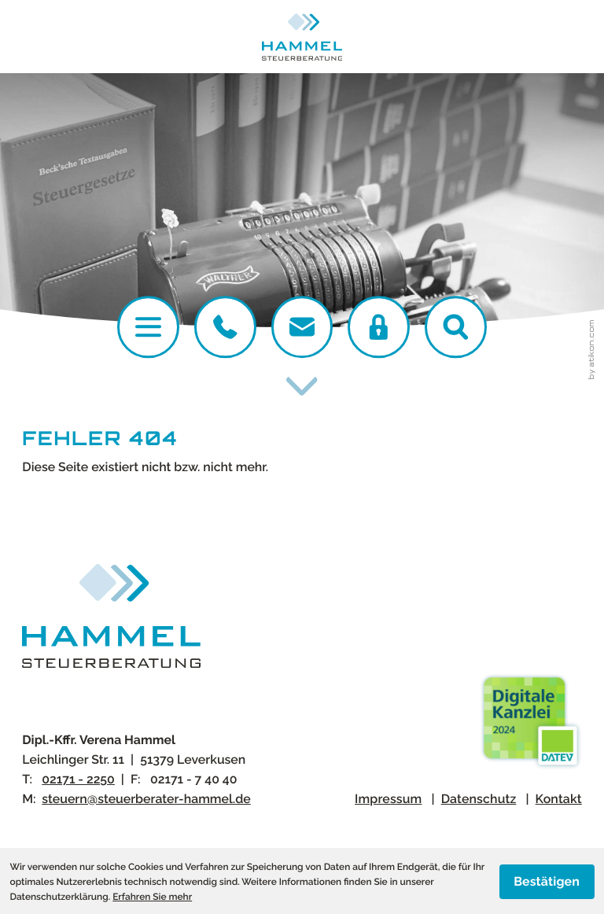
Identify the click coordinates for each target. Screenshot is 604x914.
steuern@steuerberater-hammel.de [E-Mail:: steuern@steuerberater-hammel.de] (146, 798)
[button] (456, 327)
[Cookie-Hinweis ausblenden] (547, 881)
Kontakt (559, 798)
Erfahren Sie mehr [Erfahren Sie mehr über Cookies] (152, 896)
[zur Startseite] (302, 37)
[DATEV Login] (379, 327)
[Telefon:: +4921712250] (225, 327)
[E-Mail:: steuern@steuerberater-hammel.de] (302, 327)
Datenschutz (479, 798)
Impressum (388, 798)
